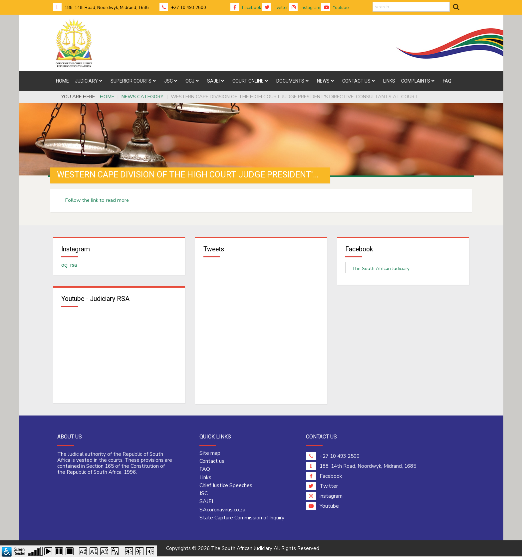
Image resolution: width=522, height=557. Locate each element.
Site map (209, 453)
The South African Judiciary (380, 269)
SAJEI (206, 502)
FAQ (204, 469)
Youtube (335, 8)
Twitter (275, 8)
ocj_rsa (69, 265)
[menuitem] (62, 81)
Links (205, 477)
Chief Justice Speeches (225, 485)
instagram (304, 8)
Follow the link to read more (97, 200)
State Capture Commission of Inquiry (241, 518)
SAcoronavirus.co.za (222, 510)
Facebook (245, 8)
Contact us (211, 461)
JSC (203, 494)
